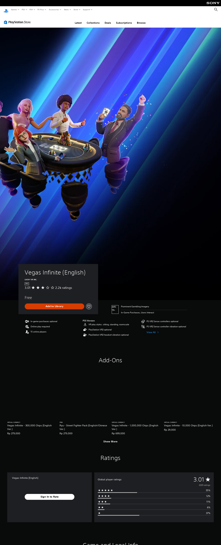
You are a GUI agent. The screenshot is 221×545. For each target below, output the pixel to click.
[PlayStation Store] (18, 19)
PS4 (31, 9)
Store (75, 9)
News (66, 9)
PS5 (23, 9)
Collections (93, 19)
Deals (108, 19)
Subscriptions (124, 19)
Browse (141, 19)
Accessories (54, 9)
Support (86, 9)
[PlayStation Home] (6, 9)
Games (14, 9)
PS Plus (40, 9)
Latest (78, 19)
